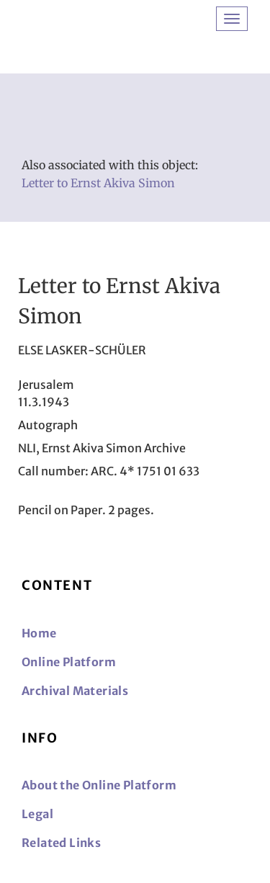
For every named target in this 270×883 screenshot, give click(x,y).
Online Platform (69, 662)
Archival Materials (75, 690)
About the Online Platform (99, 785)
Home (39, 633)
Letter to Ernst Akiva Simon (98, 183)
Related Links (61, 842)
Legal (37, 814)
